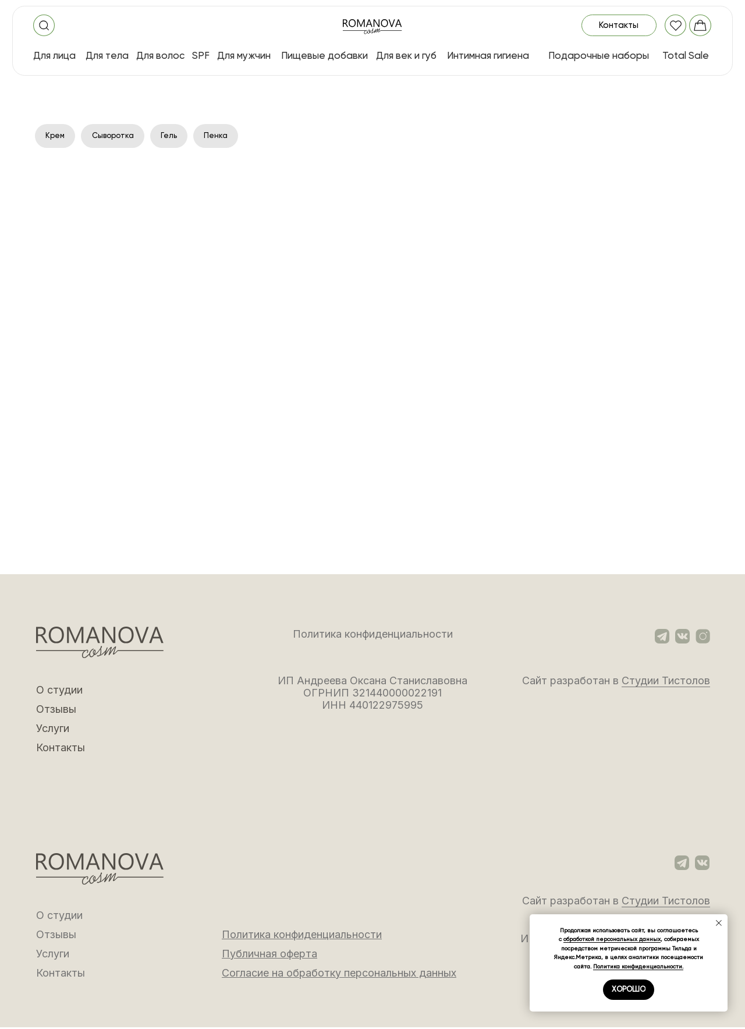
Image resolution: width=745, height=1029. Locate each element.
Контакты (60, 749)
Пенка (224, 136)
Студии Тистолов (666, 682)
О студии (59, 691)
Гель (176, 136)
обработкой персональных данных (612, 939)
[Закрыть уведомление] (719, 923)
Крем (56, 136)
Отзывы (56, 711)
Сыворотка (117, 136)
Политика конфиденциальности (373, 636)
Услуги (52, 730)
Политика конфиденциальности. (638, 966)
